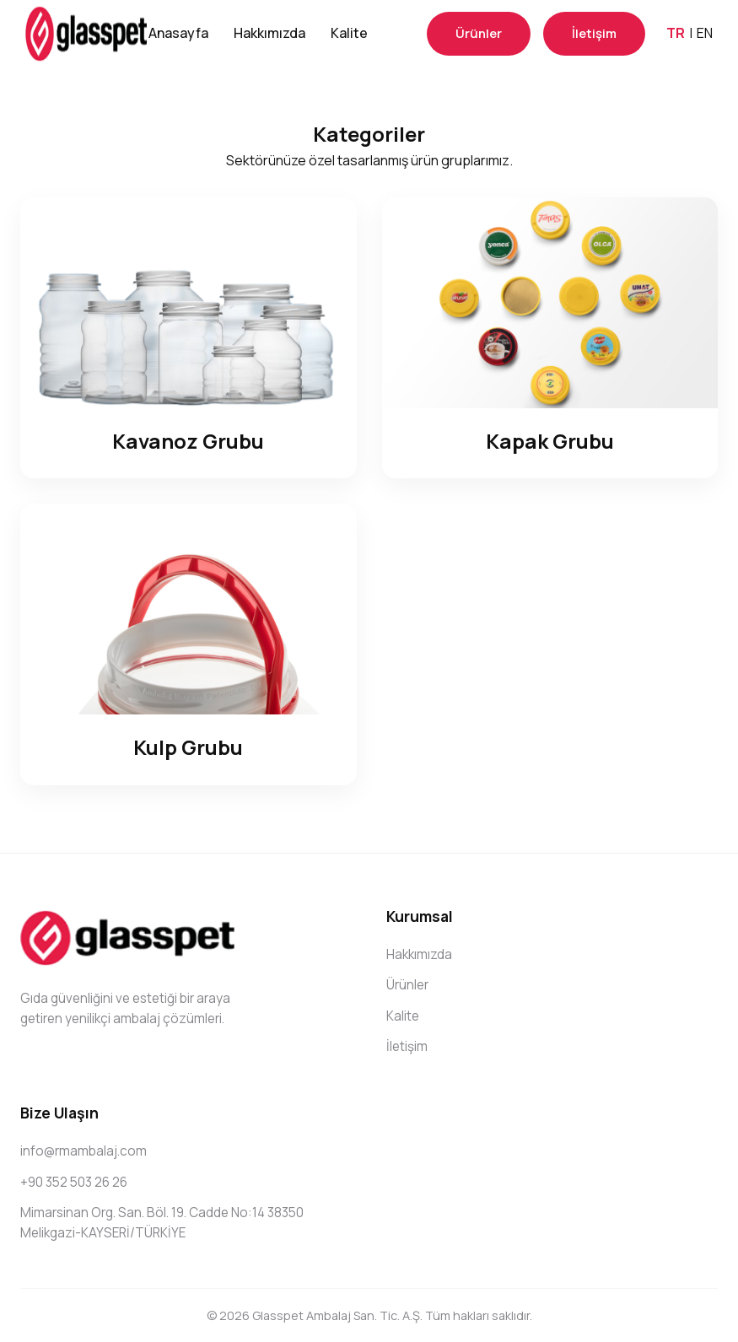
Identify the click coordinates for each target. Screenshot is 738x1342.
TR (675, 33)
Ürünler (478, 33)
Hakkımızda (269, 33)
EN (705, 33)
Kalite (349, 33)
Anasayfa (178, 33)
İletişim (594, 33)
